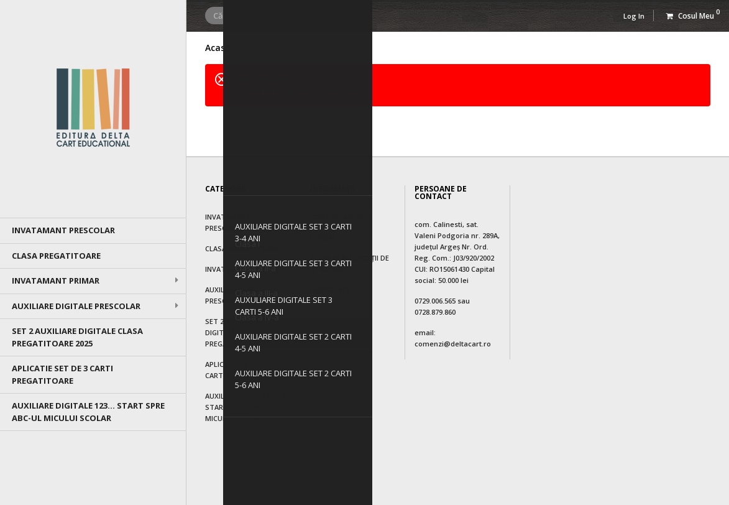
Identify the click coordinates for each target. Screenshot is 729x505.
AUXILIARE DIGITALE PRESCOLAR (76, 306)
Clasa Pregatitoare (56, 255)
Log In (633, 16)
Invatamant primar (55, 280)
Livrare (323, 237)
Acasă (217, 47)
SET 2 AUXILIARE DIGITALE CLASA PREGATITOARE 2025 (77, 337)
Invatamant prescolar (63, 230)
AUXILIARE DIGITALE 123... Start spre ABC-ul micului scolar (88, 412)
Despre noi (330, 289)
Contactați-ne (337, 216)
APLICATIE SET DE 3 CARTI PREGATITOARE (62, 374)
